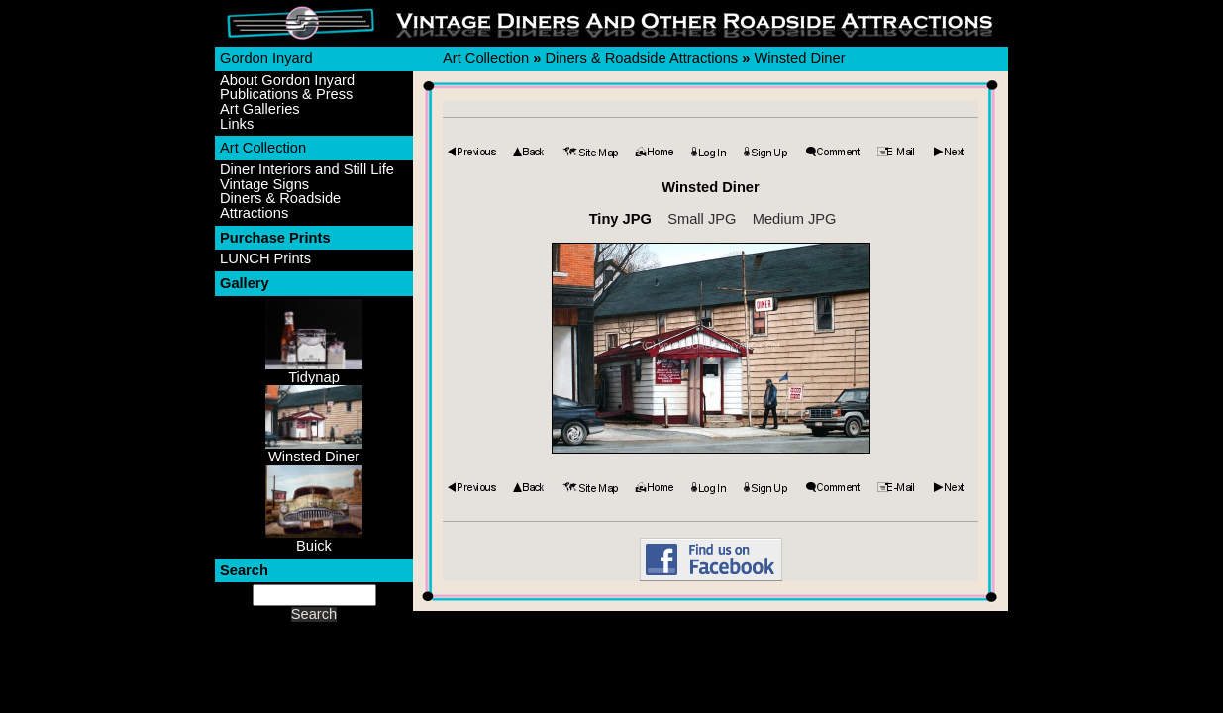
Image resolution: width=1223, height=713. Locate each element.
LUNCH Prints (265, 259)
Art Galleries (260, 109)
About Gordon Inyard (287, 80)
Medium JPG (795, 219)
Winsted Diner (799, 58)
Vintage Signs (264, 184)
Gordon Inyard (266, 58)
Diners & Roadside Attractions (280, 205)
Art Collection (263, 147)
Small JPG (701, 219)
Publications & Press (286, 94)
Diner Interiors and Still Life (307, 169)
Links (237, 124)
